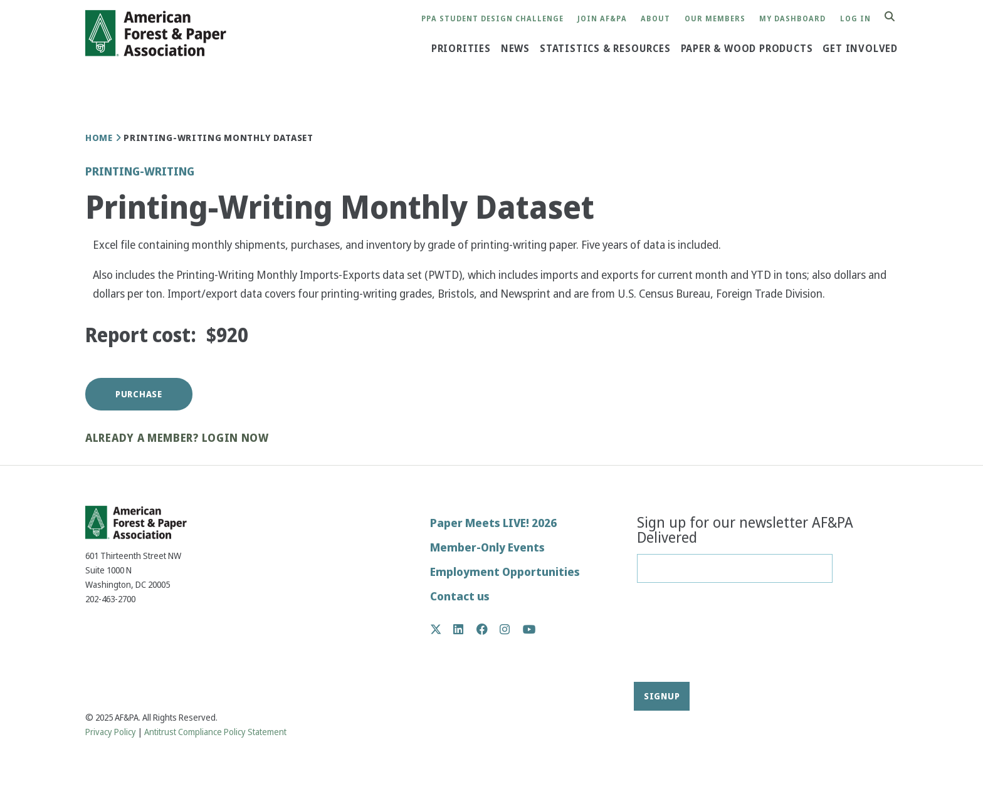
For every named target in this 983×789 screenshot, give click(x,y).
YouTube (529, 630)
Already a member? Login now (177, 438)
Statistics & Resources (605, 49)
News (515, 49)
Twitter (442, 629)
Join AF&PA (602, 19)
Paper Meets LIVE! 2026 (493, 523)
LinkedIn (464, 629)
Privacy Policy (110, 732)
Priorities (461, 49)
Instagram (511, 629)
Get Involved (860, 49)
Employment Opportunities (505, 572)
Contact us (460, 596)
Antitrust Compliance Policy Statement (215, 732)
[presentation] (688, 637)
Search (896, 17)
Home (99, 138)
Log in (855, 19)
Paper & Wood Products (747, 49)
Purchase (138, 394)
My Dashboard (792, 19)
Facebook (489, 629)
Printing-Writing (139, 171)
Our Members (715, 19)
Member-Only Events (487, 547)
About (655, 19)
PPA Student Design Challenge (492, 19)
